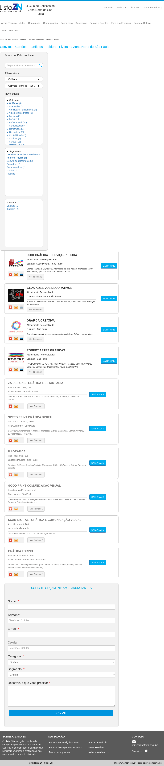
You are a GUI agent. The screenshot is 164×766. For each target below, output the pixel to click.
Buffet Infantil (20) (17, 122)
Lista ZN (3, 40)
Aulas (22, 23)
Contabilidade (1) (16, 135)
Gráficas (12, 40)
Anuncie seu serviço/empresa (64, 742)
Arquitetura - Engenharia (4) (22, 109)
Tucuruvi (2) (13, 209)
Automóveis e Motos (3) (20, 113)
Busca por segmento (59, 752)
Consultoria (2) (15, 132)
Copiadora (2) (13, 164)
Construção (34, 23)
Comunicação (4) (16, 125)
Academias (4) (15, 106)
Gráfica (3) (12, 170)
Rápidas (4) (12, 173)
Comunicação (50, 23)
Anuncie (108, 7)
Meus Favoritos (153, 7)
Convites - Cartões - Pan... (21, 86)
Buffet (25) (13, 119)
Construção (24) (16, 129)
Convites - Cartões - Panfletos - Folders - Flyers (39, 40)
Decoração (81, 23)
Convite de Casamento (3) (20, 161)
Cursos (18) (14, 141)
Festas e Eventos (99, 23)
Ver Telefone (35, 277)
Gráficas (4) (14, 103)
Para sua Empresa (121, 23)
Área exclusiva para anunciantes (65, 747)
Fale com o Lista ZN (128, 7)
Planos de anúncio (97, 742)
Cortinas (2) (14, 138)
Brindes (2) (13, 116)
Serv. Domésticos (11, 30)
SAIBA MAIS (109, 266)
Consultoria (67, 23)
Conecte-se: (139, 751)
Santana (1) (12, 205)
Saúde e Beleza (142, 23)
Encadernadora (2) (16, 167)
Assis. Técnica (9, 23)
